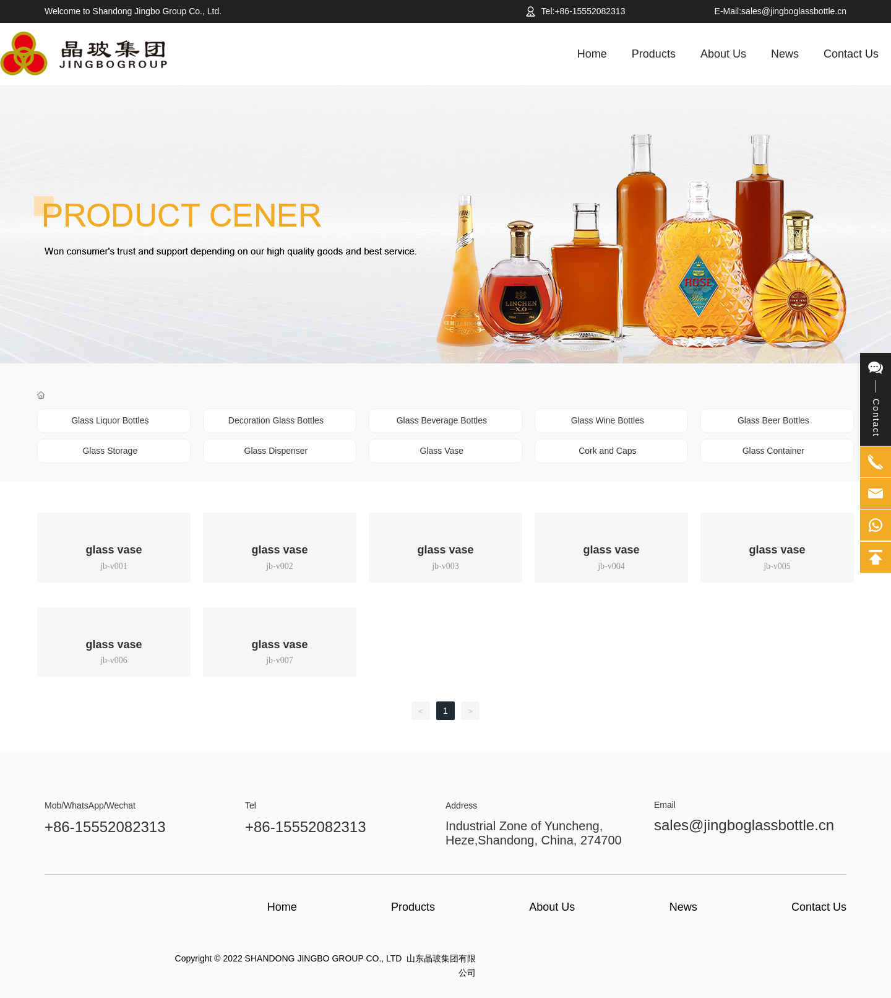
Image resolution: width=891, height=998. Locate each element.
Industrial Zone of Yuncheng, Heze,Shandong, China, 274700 (534, 833)
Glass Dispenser (276, 451)
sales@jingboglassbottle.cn (744, 825)
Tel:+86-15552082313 (583, 11)
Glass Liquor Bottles (109, 420)
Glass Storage (109, 451)
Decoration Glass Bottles (276, 420)
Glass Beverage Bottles (442, 420)
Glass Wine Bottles (607, 420)
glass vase (113, 550)
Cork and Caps (607, 451)
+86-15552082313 (105, 826)
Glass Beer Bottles (773, 420)
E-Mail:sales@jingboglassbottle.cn (780, 11)
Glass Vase (442, 451)
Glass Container (773, 451)
